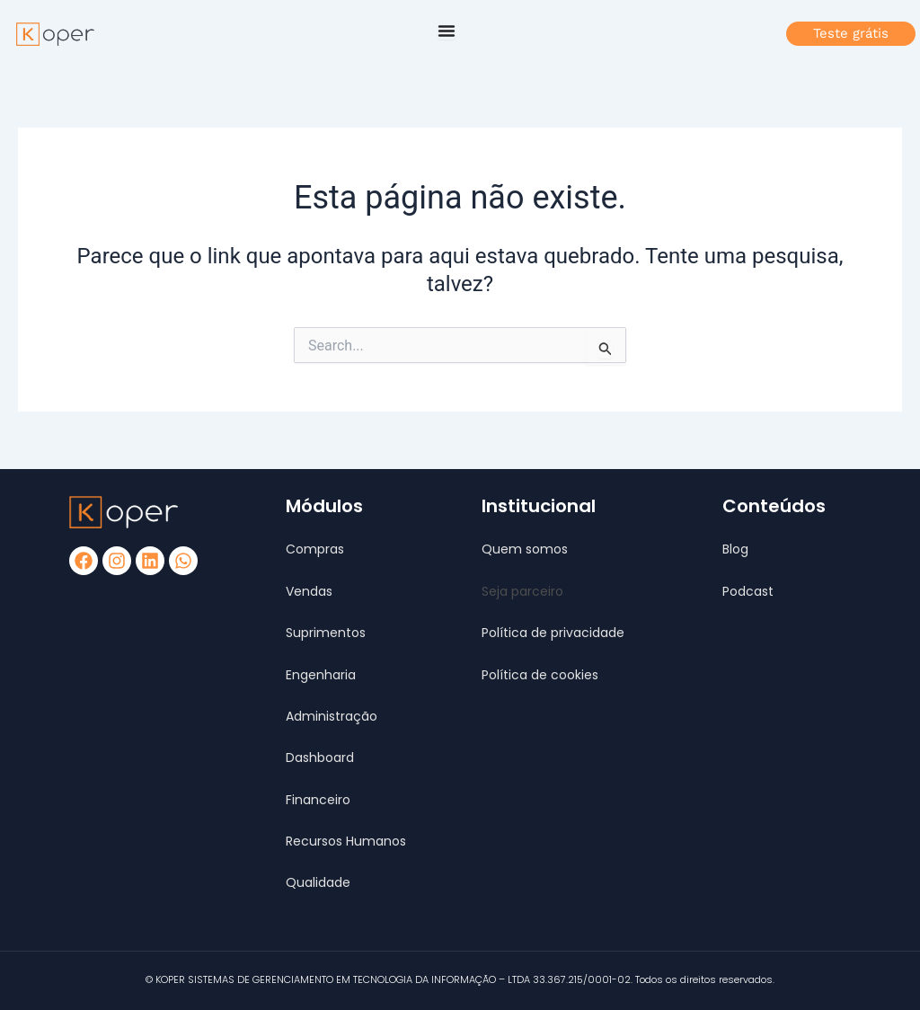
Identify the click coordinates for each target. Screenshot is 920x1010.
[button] (522, 591)
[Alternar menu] (447, 31)
